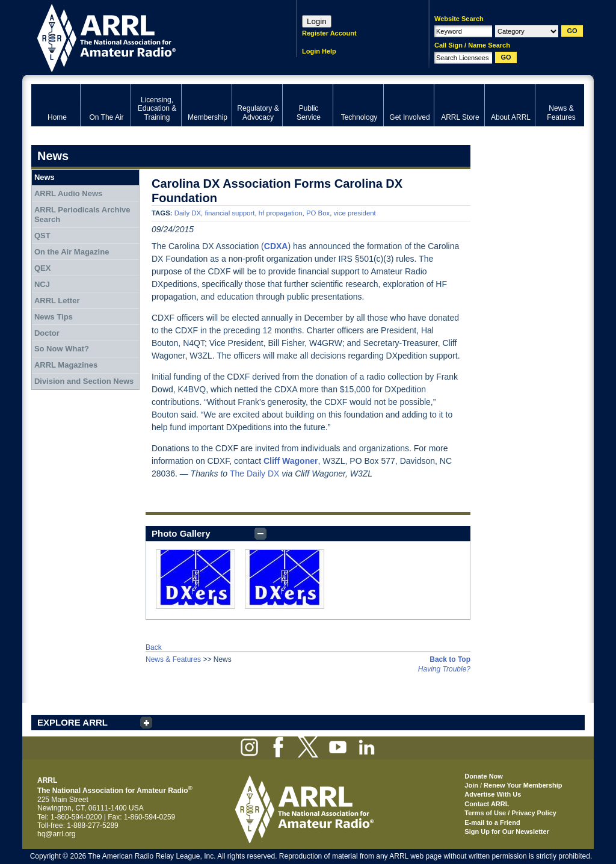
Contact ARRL (486, 803)
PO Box (318, 213)
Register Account (329, 33)
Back (154, 647)
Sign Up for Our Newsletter (506, 831)
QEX (42, 268)
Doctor (47, 333)
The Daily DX (254, 473)
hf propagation (281, 213)
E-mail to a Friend (492, 822)
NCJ (42, 284)
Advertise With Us (492, 794)
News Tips (53, 316)
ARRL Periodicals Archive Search (82, 214)
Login (317, 21)
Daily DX (187, 213)
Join (471, 785)
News (44, 177)
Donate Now (483, 776)
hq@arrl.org (56, 834)
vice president (355, 213)
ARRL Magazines (65, 364)
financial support (229, 213)
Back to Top (450, 659)
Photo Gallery (181, 533)
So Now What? (61, 348)
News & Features (173, 659)
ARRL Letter (57, 300)
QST (42, 235)
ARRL (148, 36)
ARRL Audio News (68, 193)
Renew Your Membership (523, 785)
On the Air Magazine (71, 251)
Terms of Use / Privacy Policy (510, 812)
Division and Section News (84, 381)
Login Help (319, 51)
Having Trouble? (444, 669)
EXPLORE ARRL (72, 722)
